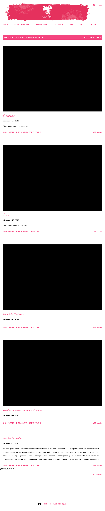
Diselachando (42, 24)
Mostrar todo (92, 37)
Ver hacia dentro (12, 438)
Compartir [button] (8, 132)
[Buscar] (94, 4)
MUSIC (94, 24)
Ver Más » (97, 132)
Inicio (5, 24)
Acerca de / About (22, 24)
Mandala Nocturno (13, 314)
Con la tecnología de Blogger (52, 504)
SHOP (82, 24)
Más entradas (95, 475)
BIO (71, 24)
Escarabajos (9, 115)
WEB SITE (59, 24)
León (5, 215)
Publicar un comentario (28, 132)
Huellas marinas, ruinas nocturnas (22, 410)
